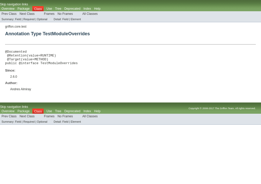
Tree (58, 8)
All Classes (90, 14)
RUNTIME (47, 56)
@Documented (16, 52)
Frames (49, 14)
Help (97, 8)
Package (24, 8)
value (33, 56)
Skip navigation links (14, 4)
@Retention (17, 56)
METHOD (40, 61)
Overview (8, 8)
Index (87, 8)
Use (49, 8)
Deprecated (72, 8)
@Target (14, 61)
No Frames (65, 14)
